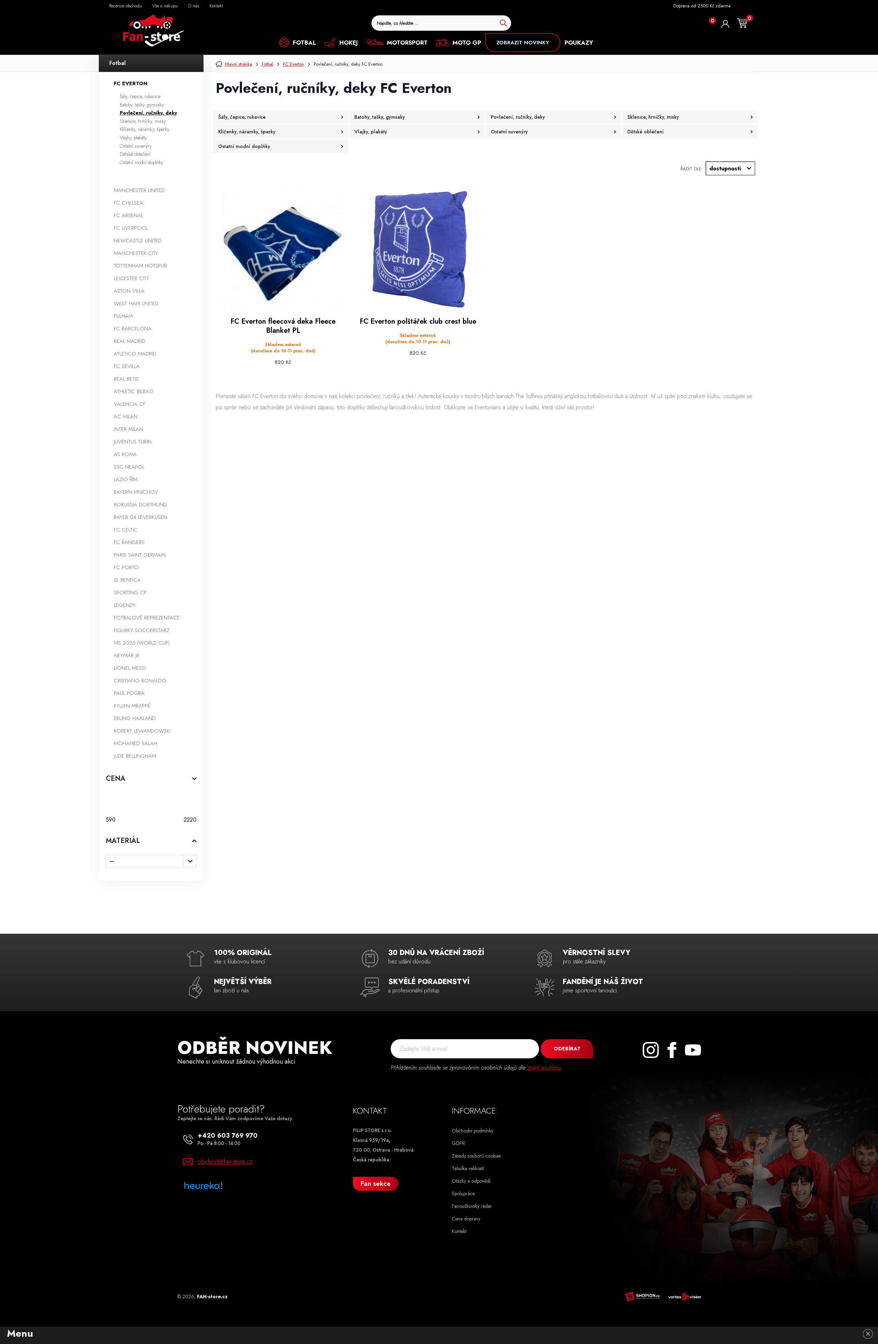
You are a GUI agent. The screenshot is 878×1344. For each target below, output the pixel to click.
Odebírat (567, 1048)
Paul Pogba (129, 693)
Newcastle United (138, 240)
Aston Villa (129, 291)
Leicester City (131, 278)
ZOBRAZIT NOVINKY (522, 42)
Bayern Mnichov (136, 492)
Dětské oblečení (135, 153)
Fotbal (117, 63)
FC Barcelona (133, 328)
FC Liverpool (131, 228)
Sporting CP (130, 592)
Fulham (123, 316)
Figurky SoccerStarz (141, 630)
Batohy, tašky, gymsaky (142, 104)
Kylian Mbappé (132, 706)
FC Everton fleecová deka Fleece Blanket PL (282, 326)
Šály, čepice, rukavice (140, 96)
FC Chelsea (128, 203)
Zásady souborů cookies (476, 1155)
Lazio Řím (126, 479)
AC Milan (126, 416)
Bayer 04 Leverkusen (140, 517)
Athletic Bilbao (134, 391)
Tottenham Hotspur (140, 266)
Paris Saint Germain (140, 555)
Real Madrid (129, 341)
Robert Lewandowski (142, 731)
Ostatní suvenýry (136, 145)
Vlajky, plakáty (133, 137)
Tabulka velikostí (468, 1168)
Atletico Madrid (135, 354)
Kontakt (459, 1231)
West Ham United (136, 303)
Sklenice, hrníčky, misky (143, 121)
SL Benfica (127, 580)
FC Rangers (129, 542)
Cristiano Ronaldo (140, 680)
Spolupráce (463, 1193)
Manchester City (136, 253)
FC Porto (126, 567)
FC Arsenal (128, 215)
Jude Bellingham (135, 756)
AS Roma (125, 454)
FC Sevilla (127, 366)
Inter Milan (128, 429)
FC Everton (130, 83)
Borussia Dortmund (140, 504)
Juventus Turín (133, 442)
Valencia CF (130, 404)
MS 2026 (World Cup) (142, 643)
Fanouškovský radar (472, 1206)
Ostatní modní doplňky (141, 162)
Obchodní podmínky (472, 1130)
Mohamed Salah (135, 743)
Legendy (125, 605)
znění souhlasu (544, 1068)
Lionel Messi (130, 668)
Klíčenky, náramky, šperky (144, 129)
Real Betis (126, 379)
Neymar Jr (126, 655)
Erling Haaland (135, 718)
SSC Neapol (129, 467)
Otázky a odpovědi (471, 1180)
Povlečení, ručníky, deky (148, 112)
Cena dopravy (466, 1218)
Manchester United (139, 190)
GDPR (458, 1143)
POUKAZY (579, 42)
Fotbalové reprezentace (147, 618)
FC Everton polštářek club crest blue (418, 321)
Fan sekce (376, 1183)
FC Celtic (126, 530)
